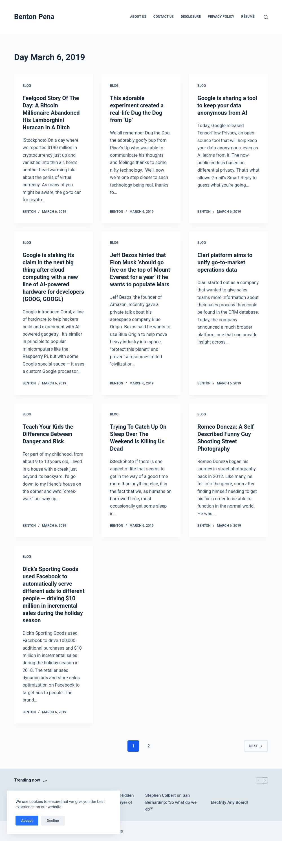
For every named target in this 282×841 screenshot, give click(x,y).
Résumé (248, 17)
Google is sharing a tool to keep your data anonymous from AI (227, 105)
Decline (53, 820)
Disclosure (191, 17)
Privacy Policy (221, 17)
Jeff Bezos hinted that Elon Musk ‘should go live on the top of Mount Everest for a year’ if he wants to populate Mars (140, 270)
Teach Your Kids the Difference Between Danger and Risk (48, 434)
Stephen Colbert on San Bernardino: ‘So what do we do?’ (171, 802)
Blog (27, 86)
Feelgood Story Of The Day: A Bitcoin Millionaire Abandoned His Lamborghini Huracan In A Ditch (51, 113)
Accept (27, 820)
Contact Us (163, 17)
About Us (138, 17)
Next (256, 746)
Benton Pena (34, 17)
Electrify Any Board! (229, 802)
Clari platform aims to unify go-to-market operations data (224, 262)
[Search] (266, 17)
